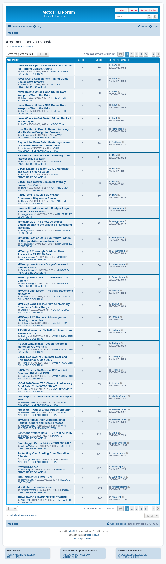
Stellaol (24, 296)
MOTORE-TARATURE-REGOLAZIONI (40, 85)
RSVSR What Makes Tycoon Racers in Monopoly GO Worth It (42, 345)
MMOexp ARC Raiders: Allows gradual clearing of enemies (42, 319)
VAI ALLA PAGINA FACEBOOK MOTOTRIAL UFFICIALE (132, 556)
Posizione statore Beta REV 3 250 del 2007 (45, 433)
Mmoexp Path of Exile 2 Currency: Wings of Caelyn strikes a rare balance (44, 239)
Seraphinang (27, 257)
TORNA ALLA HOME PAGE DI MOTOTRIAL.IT (21, 556)
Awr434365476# (28, 466)
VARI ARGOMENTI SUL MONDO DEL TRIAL (40, 136)
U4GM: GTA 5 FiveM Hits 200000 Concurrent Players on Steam (38, 197)
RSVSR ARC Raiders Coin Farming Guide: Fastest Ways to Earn (45, 157)
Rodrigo (25, 336)
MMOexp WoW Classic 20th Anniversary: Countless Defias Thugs (44, 305)
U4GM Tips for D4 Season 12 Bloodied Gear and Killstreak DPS (42, 371)
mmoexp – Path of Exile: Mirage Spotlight (44, 409)
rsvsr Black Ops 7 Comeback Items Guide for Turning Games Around (45, 67)
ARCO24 (25, 500)
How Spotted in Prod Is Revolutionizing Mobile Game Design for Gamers (43, 131)
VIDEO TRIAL (58, 124)
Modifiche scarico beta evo (35, 487)
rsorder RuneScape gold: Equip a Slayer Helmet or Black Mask (44, 210)
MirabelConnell (28, 402)
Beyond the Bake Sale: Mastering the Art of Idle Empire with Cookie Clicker (44, 144)
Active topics (148, 10)
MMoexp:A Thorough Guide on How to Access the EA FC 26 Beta (42, 253)
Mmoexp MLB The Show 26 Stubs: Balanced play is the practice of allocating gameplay (45, 224)
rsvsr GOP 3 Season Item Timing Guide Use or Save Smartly (43, 80)
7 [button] (153, 54)
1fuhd (23, 161)
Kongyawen (27, 214)
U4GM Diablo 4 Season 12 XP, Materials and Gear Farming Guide (43, 170)
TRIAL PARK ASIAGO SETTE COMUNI (42, 497)
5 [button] (146, 54)
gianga (24, 436)
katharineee (27, 135)
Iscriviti (121, 10)
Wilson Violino (28, 446)
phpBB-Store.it (92, 535)
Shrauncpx (26, 469)
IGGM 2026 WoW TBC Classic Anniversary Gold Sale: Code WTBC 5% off (45, 385)
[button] (120, 54)
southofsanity (27, 480)
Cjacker (24, 389)
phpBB (72, 531)
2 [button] (131, 54)
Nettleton (25, 148)
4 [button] (141, 54)
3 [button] (136, 54)
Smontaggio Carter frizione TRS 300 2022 (44, 443)
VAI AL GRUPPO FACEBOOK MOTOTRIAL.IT (76, 556)
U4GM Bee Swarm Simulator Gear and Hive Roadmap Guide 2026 (42, 358)
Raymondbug (31, 459)
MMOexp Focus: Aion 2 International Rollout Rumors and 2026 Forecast (41, 421)
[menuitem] (37, 26)
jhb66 (23, 71)
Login (133, 10)
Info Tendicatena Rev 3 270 (35, 477)
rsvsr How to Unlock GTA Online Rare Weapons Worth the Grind (42, 93)
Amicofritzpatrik (28, 490)
